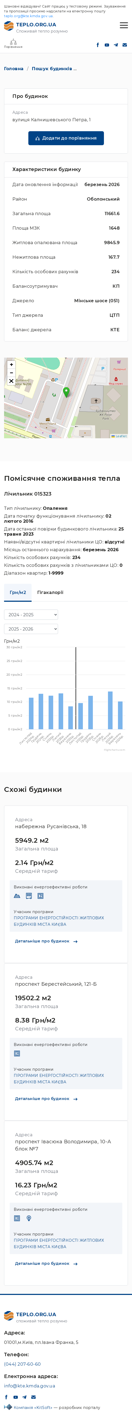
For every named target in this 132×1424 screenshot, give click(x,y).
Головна (14, 68)
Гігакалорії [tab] (50, 592)
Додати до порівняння (69, 138)
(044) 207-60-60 (22, 1364)
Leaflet (119, 436)
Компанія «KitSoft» (34, 1407)
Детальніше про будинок (46, 941)
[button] (66, 392)
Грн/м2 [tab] (18, 592)
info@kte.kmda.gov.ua (29, 1386)
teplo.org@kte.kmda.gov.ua (28, 16)
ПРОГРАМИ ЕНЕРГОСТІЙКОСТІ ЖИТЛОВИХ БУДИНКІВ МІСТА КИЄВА (59, 921)
